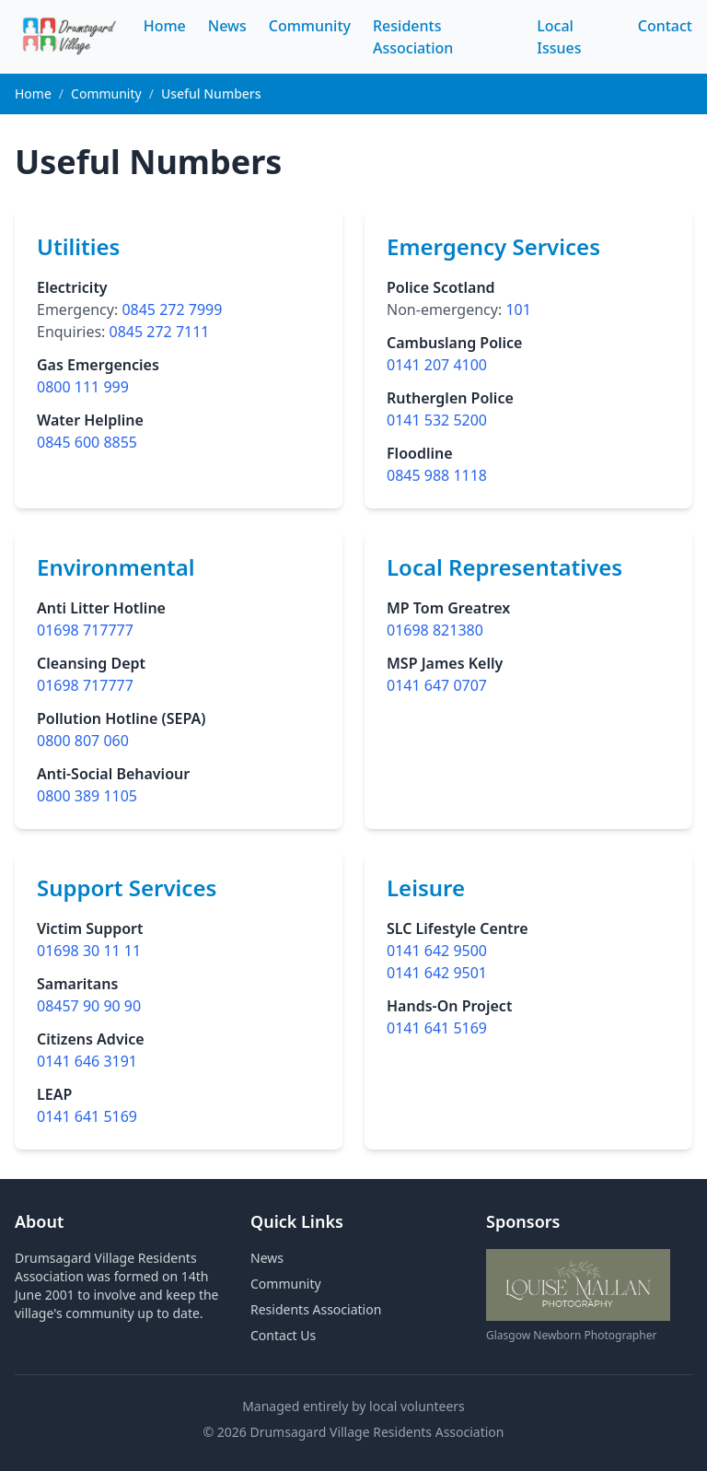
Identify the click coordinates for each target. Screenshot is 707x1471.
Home (165, 26)
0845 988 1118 (437, 475)
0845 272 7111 (160, 331)
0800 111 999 (83, 387)
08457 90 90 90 (89, 1006)
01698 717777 (85, 630)
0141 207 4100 (437, 365)
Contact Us (283, 1335)
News (227, 26)
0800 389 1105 (87, 796)
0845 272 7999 (172, 309)
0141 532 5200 (437, 420)
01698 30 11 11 (89, 950)
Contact (665, 26)
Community (310, 26)
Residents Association (315, 1309)
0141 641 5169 (87, 1116)
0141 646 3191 (87, 1061)
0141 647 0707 (437, 685)
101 (517, 309)
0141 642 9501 (437, 973)
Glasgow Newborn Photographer (571, 1335)
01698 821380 (435, 630)
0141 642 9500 (437, 950)
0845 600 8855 (87, 442)
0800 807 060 (83, 740)
